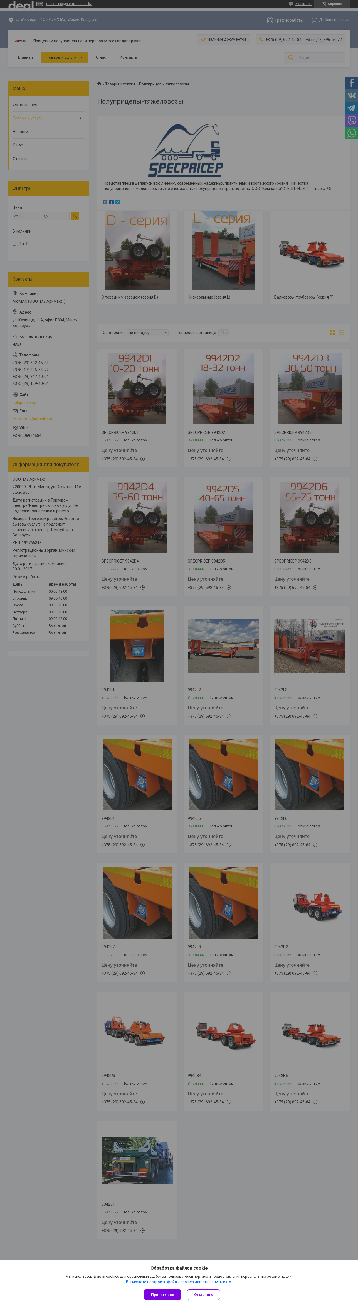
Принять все (162, 1294)
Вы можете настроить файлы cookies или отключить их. (177, 1282)
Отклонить (203, 1294)
